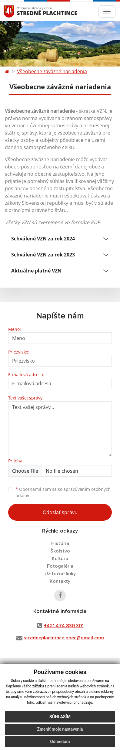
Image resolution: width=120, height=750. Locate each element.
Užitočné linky (60, 573)
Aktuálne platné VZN (36, 270)
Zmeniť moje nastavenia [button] (60, 729)
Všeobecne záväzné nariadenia (52, 71)
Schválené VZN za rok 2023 (43, 254)
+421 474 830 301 (64, 625)
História (60, 543)
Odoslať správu (60, 512)
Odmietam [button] (60, 741)
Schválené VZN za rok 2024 (43, 238)
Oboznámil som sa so (63, 492)
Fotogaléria (60, 566)
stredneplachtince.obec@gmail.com (64, 637)
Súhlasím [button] (60, 716)
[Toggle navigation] (106, 11)
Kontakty (60, 581)
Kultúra (60, 558)
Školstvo (60, 551)
